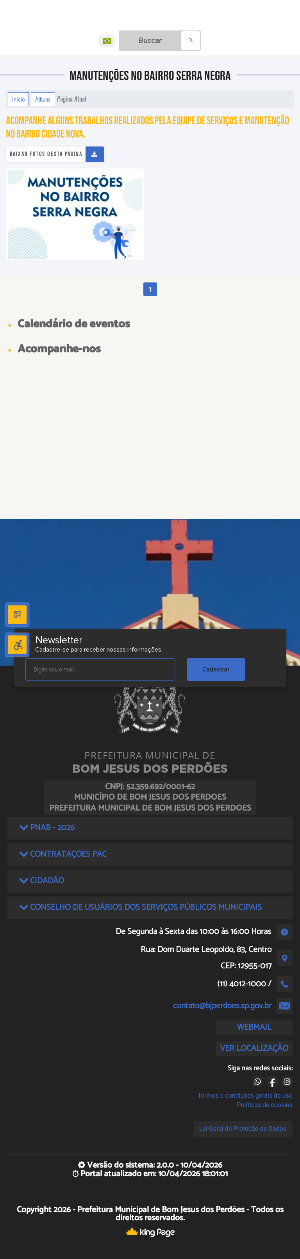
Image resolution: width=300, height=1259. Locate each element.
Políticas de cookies (265, 1105)
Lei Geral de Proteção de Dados (242, 1128)
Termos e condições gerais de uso (245, 1095)
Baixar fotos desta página (46, 154)
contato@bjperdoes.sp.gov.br (222, 1006)
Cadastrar (216, 669)
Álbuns (43, 99)
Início (18, 99)
